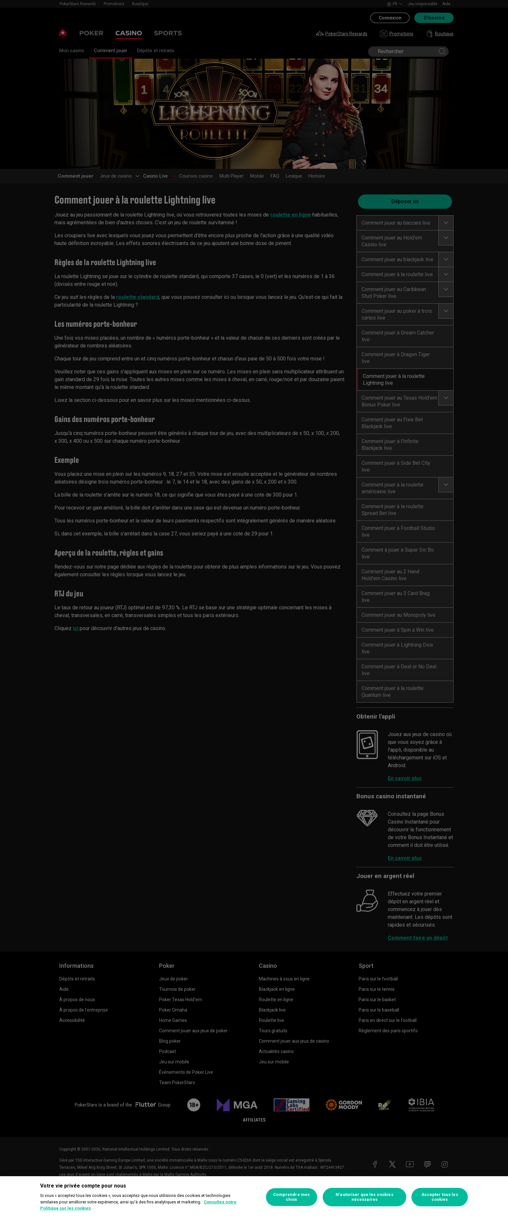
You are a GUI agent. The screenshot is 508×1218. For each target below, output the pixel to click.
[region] (254, 1197)
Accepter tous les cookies (439, 1197)
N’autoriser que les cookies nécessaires (364, 1197)
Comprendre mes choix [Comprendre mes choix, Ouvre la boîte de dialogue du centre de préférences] (291, 1197)
